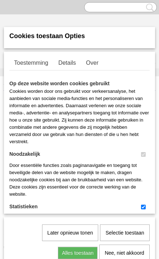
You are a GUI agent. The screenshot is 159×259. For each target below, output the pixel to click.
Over (92, 63)
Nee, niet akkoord (124, 179)
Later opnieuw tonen (70, 159)
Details (67, 63)
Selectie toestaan (124, 159)
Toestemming (31, 63)
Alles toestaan (78, 179)
